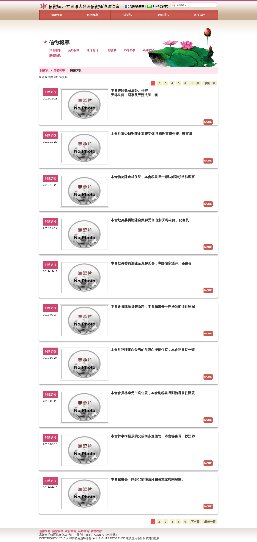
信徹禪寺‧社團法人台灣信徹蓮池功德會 (80, 6)
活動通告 (163, 14)
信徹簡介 (56, 14)
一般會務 (110, 50)
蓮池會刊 (92, 50)
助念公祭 (129, 50)
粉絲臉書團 (137, 6)
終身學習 (148, 50)
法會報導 (55, 50)
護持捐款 (199, 14)
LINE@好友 (160, 6)
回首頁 (44, 70)
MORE (208, 122)
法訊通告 (128, 14)
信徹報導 (92, 14)
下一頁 (195, 83)
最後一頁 (209, 83)
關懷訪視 (55, 55)
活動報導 (73, 50)
